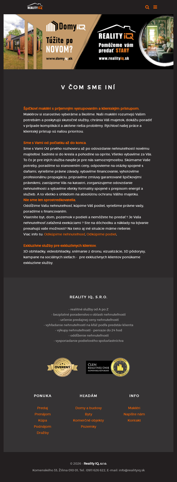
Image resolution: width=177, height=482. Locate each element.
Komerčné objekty (88, 420)
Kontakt (134, 420)
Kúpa (42, 420)
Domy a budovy (88, 408)
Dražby (43, 433)
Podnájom (42, 426)
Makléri (134, 408)
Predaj (42, 408)
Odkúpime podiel (101, 234)
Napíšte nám (134, 414)
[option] (88, 40)
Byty (88, 414)
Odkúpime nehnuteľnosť (64, 234)
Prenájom (43, 414)
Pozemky (88, 426)
